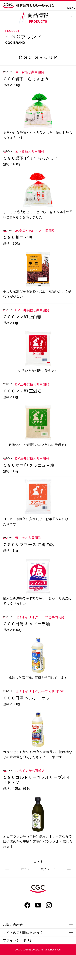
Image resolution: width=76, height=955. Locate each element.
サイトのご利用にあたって (38, 932)
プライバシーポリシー (38, 940)
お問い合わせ (38, 924)
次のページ (56, 869)
